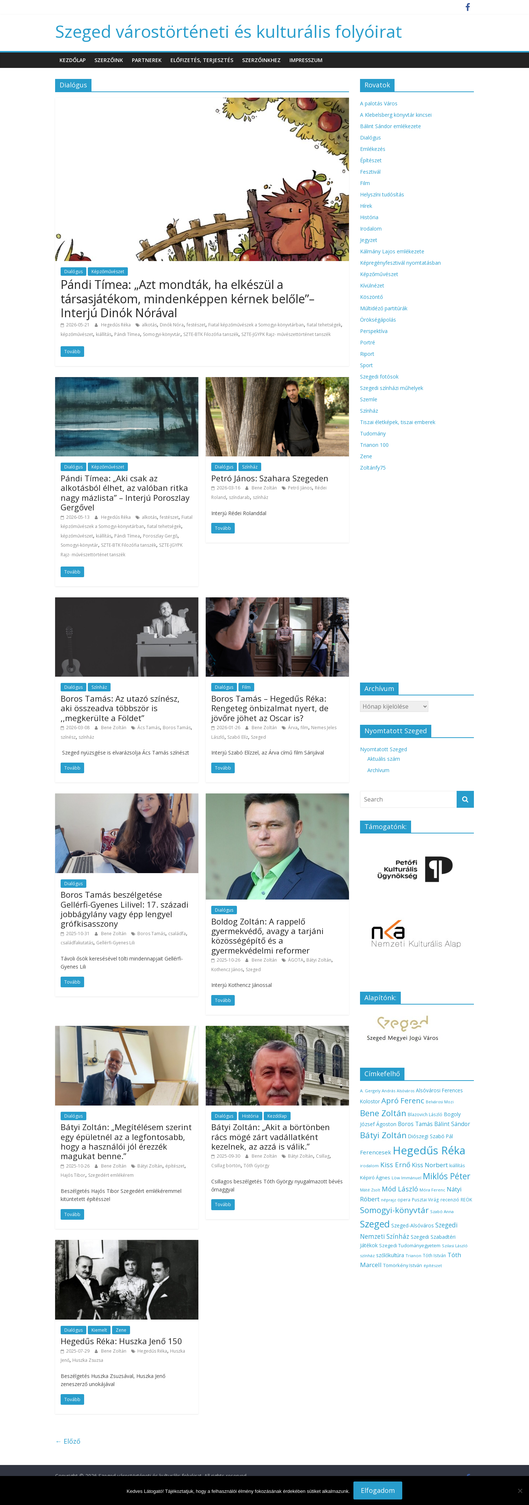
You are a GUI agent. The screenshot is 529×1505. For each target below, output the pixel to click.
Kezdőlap (73, 60)
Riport (367, 353)
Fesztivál (370, 171)
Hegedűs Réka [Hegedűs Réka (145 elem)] (429, 1150)
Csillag (323, 1156)
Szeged (258, 737)
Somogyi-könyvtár (161, 334)
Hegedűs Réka (116, 325)
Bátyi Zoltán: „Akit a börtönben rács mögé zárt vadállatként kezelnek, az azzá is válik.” (270, 1136)
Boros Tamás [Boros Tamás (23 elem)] (415, 1124)
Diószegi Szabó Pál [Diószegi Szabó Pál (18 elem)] (430, 1136)
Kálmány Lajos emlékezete (392, 251)
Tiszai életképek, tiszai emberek (397, 422)
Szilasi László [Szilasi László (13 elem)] (455, 1245)
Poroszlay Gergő (160, 536)
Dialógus (73, 271)
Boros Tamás (177, 727)
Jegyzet (368, 239)
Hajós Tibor (73, 1175)
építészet (174, 1166)
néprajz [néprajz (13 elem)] (388, 1199)
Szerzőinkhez (261, 60)
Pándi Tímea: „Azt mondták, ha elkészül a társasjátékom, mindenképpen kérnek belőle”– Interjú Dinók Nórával (187, 298)
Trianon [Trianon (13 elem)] (413, 1255)
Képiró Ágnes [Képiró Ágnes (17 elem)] (375, 1177)
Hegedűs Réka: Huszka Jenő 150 (121, 1340)
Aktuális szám (383, 758)
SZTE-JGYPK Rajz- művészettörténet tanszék (286, 334)
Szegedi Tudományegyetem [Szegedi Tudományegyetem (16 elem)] (409, 1245)
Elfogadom (378, 1490)
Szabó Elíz (237, 737)
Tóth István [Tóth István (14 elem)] (434, 1255)
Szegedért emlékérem (111, 1175)
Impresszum (306, 60)
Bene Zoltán (265, 488)
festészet (196, 325)
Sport (366, 365)
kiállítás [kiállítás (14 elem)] (457, 1165)
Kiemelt (99, 1330)
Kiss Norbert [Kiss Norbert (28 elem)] (430, 1165)
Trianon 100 (374, 444)
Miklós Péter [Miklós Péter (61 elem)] (446, 1176)
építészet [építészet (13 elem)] (433, 1265)
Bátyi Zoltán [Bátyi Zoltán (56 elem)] (383, 1135)
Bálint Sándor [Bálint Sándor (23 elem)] (452, 1124)
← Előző (67, 1441)
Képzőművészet (107, 271)
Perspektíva (374, 331)
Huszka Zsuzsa (87, 1360)
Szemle (368, 399)
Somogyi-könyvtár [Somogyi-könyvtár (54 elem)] (394, 1210)
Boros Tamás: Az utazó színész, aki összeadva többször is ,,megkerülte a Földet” (120, 708)
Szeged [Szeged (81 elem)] (375, 1224)
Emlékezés (372, 148)
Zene (121, 1330)
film (304, 727)
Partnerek (147, 60)
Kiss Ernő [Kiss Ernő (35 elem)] (395, 1164)
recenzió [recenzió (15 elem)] (449, 1200)
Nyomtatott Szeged (383, 749)
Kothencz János (227, 969)
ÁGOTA (295, 960)
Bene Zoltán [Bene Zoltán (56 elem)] (383, 1113)
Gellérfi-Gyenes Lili (115, 943)
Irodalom (371, 228)
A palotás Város (378, 103)
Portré (367, 342)
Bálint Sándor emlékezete (390, 126)
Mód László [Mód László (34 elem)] (400, 1188)
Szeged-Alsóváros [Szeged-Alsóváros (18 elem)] (412, 1225)
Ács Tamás (148, 727)
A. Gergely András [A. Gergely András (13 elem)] (377, 1090)
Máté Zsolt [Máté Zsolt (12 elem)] (370, 1190)
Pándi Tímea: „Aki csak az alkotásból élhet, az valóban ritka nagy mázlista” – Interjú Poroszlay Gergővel (125, 493)
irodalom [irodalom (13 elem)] (369, 1165)
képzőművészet (77, 334)
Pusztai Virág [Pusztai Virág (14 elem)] (425, 1199)
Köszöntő (371, 296)
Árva (293, 727)
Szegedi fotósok (379, 376)
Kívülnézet (372, 285)
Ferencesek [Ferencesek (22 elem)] (375, 1152)
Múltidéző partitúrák (383, 308)
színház (260, 497)
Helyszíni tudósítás (382, 194)
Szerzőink (108, 60)
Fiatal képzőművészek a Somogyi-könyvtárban (256, 325)
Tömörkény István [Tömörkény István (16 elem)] (402, 1265)
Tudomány (373, 433)
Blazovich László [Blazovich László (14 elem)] (425, 1114)
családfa (177, 933)
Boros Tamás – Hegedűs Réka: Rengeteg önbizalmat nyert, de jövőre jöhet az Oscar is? (269, 708)
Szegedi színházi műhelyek (391, 387)
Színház (250, 467)
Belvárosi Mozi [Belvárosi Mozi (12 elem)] (440, 1101)
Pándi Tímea (127, 334)
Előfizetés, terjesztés (201, 60)
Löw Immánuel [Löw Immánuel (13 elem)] (406, 1177)
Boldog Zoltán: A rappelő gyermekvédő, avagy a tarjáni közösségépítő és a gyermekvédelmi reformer (267, 936)
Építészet (371, 160)
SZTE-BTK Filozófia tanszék (210, 334)
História (250, 1116)
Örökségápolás (378, 319)
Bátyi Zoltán (318, 960)
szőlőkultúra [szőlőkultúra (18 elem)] (390, 1255)
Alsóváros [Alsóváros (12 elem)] (405, 1090)
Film (246, 687)
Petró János (300, 488)
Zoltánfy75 (373, 467)
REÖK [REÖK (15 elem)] (466, 1200)
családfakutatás (77, 943)
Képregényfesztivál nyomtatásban (400, 262)
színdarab (239, 497)
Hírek (366, 205)
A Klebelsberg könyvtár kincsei (396, 114)
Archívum (378, 770)
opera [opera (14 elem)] (403, 1199)
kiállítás (103, 334)
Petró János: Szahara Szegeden (269, 478)
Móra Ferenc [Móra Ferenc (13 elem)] (432, 1190)
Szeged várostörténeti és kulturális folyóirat (228, 31)
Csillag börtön (226, 1165)
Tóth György (256, 1165)
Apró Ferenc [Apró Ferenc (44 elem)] (402, 1100)
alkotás (149, 325)
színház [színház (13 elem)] (367, 1255)
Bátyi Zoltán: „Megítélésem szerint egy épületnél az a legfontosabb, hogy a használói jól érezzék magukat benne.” (126, 1141)
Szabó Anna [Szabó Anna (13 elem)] (442, 1211)
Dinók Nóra (172, 325)
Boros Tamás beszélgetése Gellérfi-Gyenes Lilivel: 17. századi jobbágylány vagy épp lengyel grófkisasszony (124, 909)
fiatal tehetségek (324, 325)
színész (68, 737)
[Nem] (519, 1490)
